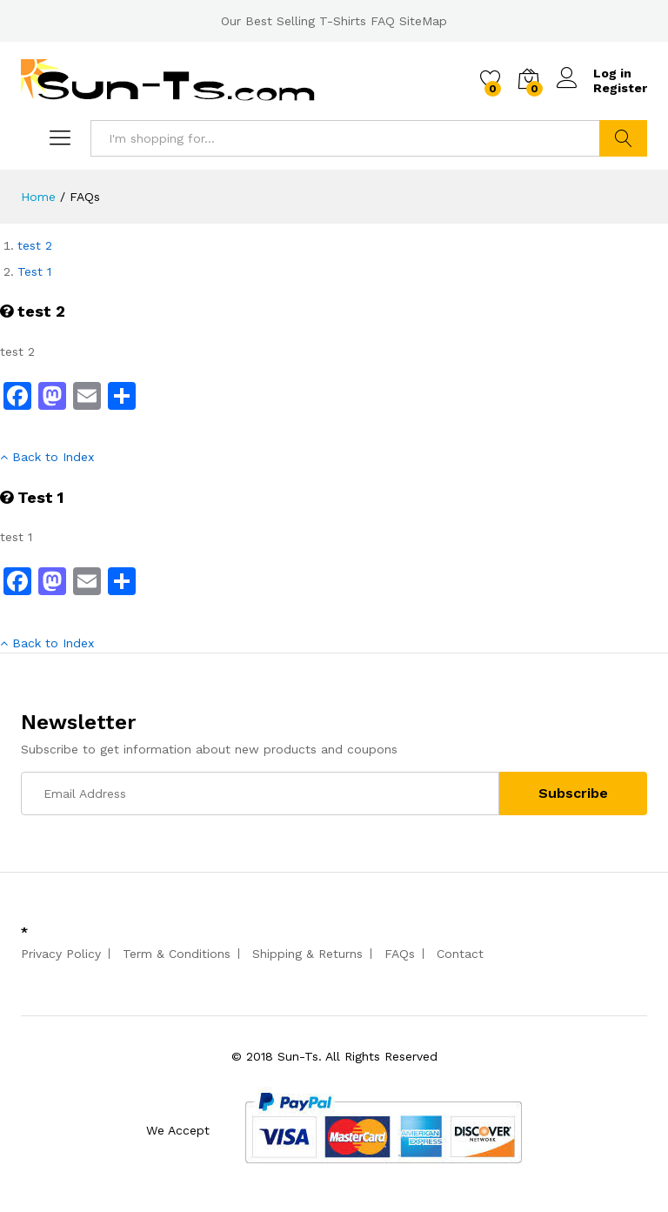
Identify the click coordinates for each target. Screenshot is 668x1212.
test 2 (34, 245)
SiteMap (423, 21)
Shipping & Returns (307, 954)
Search (623, 138)
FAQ (383, 21)
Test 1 (34, 271)
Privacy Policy (61, 954)
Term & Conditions (176, 954)
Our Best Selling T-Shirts (293, 21)
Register (620, 88)
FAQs (399, 954)
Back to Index (47, 457)
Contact (460, 954)
